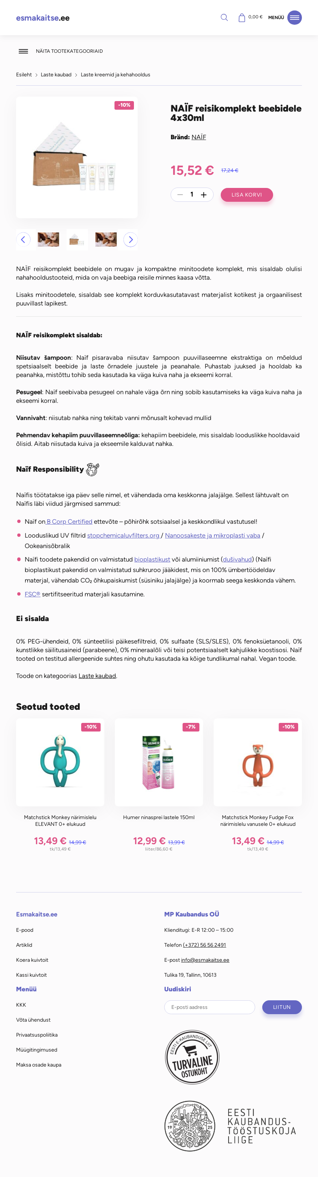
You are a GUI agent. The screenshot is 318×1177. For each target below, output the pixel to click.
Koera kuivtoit (32, 959)
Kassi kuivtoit (31, 974)
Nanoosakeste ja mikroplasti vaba (212, 535)
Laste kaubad (56, 74)
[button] (23, 239)
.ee (43, 18)
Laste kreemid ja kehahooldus (115, 74)
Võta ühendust (33, 1019)
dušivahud (237, 559)
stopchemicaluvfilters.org (124, 535)
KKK (21, 1004)
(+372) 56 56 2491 (204, 945)
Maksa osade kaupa (38, 1064)
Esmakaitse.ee (36, 914)
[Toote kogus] (192, 194)
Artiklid (24, 945)
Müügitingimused (36, 1049)
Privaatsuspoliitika (37, 1034)
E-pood (24, 930)
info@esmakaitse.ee (205, 959)
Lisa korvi (247, 194)
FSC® (32, 594)
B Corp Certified (68, 521)
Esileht (24, 74)
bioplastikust (152, 559)
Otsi (224, 17)
